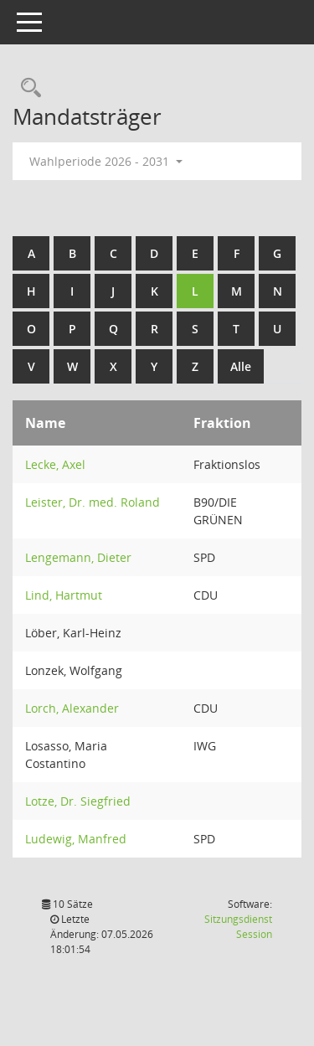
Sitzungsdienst (238, 926)
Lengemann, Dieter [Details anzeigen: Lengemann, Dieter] (78, 557)
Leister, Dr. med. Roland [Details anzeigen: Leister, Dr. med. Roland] (92, 502)
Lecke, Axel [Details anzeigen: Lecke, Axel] (55, 464)
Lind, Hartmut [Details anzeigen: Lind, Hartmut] (63, 595)
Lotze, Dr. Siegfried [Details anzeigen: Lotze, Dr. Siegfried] (78, 801)
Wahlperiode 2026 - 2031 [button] (106, 161)
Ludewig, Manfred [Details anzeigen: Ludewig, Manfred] (75, 839)
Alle (240, 366)
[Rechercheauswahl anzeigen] (27, 88)
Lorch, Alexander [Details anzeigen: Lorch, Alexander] (72, 708)
